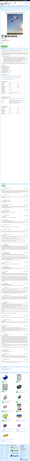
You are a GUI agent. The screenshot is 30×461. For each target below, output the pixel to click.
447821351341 (23, 453)
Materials (20, 6)
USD (11, 2)
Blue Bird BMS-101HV (21, 98)
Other (23, 6)
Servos (6, 6)
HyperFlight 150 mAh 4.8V (21, 102)
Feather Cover (11, 77)
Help (2, 8)
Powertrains (14, 6)
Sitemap (2, 455)
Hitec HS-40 (10, 98)
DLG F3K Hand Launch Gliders (8, 10)
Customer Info (2, 449)
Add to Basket (4, 46)
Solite (6, 77)
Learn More (25, 0)
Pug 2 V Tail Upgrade (4, 390)
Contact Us (23, 445)
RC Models (2, 6)
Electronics (9, 6)
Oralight (8, 77)
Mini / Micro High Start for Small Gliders (21, 419)
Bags (17, 6)
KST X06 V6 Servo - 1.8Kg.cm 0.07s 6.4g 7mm (7, 410)
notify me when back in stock (22, 421)
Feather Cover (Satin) (18, 410)
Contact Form (22, 456)
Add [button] (2, 391)
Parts (26, 6)
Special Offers (2, 457)
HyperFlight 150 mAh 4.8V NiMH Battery (7, 419)
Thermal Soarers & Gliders (8, 369)
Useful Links (2, 453)
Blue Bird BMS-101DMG (15, 98)
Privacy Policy (2, 451)
